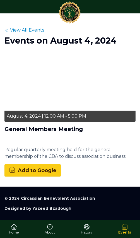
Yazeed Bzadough (51, 208)
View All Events (24, 30)
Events (124, 228)
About (50, 228)
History (86, 228)
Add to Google (32, 169)
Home (14, 228)
